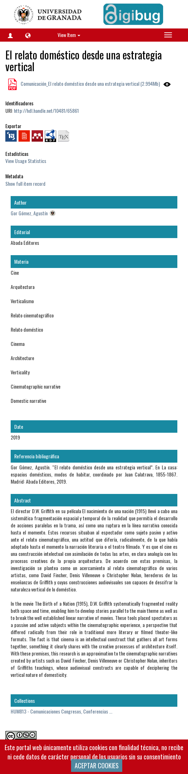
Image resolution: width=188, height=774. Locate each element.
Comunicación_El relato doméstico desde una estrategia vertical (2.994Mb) (90, 83)
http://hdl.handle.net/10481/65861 (46, 110)
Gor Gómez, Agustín (29, 213)
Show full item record (25, 183)
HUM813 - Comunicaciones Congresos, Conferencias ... (61, 711)
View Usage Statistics (25, 160)
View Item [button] (69, 34)
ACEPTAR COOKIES (97, 765)
